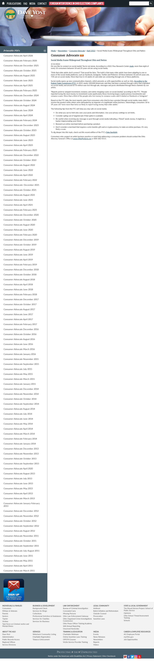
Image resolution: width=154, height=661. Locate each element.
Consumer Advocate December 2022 (21, 155)
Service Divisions (9, 645)
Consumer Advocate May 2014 (18, 423)
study (131, 66)
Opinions (127, 613)
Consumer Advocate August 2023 (19, 135)
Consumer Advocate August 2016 (19, 339)
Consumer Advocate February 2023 (20, 150)
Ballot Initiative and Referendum (105, 611)
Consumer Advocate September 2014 (21, 404)
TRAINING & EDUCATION (72, 632)
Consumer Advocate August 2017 (19, 309)
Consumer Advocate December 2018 (21, 269)
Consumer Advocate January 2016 (20, 354)
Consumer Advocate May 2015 (18, 374)
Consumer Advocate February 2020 (20, 234)
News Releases (99, 637)
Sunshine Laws (99, 619)
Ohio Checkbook (109, 656)
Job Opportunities (131, 639)
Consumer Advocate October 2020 (20, 219)
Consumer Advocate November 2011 (21, 535)
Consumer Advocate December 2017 (21, 299)
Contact (42, 3)
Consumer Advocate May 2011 (18, 560)
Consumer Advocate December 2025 (21, 65)
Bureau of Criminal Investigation (75, 608)
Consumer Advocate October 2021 (20, 190)
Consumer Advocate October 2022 (20, 160)
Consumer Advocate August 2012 (19, 531)
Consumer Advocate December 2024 (21, 95)
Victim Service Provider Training (75, 642)
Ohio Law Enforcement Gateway (75, 616)
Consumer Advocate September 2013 (21, 463)
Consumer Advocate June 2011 (18, 555)
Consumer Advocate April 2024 (18, 115)
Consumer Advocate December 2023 (21, 125)
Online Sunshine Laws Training (75, 637)
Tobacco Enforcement (41, 639)
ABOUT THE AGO (9, 632)
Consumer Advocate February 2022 (20, 180)
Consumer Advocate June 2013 (18, 483)
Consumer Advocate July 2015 (18, 369)
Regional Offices (8, 642)
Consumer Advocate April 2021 (18, 205)
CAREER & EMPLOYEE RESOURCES (137, 632)
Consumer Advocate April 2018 (18, 284)
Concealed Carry (69, 611)
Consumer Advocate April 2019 (18, 259)
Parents (5, 613)
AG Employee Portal (132, 634)
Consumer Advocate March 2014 (19, 433)
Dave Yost (6, 634)
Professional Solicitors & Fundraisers (47, 616)
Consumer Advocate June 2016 (18, 344)
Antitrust (96, 608)
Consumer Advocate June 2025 (18, 80)
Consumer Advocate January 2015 (20, 384)
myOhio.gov (129, 637)
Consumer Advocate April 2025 (18, 85)
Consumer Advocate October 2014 (20, 399)
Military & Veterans (9, 611)
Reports (96, 642)
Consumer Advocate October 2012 (20, 521)
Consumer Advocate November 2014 (21, 394)
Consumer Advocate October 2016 (20, 334)
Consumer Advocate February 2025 (20, 90)
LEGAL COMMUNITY (101, 606)
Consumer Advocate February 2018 (20, 294)
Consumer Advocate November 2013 (21, 453)
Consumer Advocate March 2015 (19, 379)
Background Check (40, 608)
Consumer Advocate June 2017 (18, 314)
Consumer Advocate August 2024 (19, 105)
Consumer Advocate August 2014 (19, 408)
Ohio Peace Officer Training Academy (77, 623)
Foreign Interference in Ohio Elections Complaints (76, 3)
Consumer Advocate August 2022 (19, 165)
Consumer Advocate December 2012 (21, 511)
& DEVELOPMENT (48, 606)
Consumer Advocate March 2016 (19, 349)
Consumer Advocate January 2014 (20, 443)
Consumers (6, 608)
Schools (127, 620)
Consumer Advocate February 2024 (20, 120)
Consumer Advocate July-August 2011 (21, 550)
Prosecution (98, 616)
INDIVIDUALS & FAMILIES (12, 606)
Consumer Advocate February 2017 (20, 324)
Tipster (5, 619)
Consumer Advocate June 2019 (18, 254)
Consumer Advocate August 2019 (19, 249)
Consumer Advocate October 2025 (20, 70)
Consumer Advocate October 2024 (20, 100)
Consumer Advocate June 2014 (18, 418)
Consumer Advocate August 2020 (19, 224)
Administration (8, 637)
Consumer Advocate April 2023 (18, 145)
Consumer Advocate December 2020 (21, 214)
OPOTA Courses (69, 639)
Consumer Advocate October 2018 (20, 274)
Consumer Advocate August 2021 (19, 195)
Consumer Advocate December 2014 (21, 389)
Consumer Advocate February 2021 (20, 209)
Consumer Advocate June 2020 (18, 229)
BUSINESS (37, 606)
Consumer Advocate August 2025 (19, 75)
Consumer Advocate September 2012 (21, 526)
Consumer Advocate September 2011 (21, 545)
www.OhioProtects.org (82, 139)
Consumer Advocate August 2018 (19, 279)
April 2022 (91, 51)
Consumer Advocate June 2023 (18, 140)
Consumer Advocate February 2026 (20, 60)
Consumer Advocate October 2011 (20, 540)
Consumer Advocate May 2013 (18, 488)
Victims (5, 621)
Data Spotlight (111, 132)
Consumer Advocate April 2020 (18, 468)
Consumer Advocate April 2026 (18, 55)
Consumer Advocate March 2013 (19, 498)
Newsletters (62, 51)
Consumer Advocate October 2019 (20, 244)
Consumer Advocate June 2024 (18, 110)
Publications (14, 3)
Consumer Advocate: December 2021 (21, 185)
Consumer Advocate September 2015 (21, 364)
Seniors (5, 616)
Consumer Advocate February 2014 (20, 438)
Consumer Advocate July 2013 (18, 478)
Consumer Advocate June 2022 (18, 170)
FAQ (25, 3)
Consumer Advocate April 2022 (18, 175)
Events (96, 634)
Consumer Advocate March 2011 (19, 570)
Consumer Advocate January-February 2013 (22, 504)
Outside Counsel (99, 613)
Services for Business (41, 621)
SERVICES (36, 632)
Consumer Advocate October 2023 (20, 130)
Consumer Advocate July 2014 (18, 413)
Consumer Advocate (77, 51)
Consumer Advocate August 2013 (19, 473)
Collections (37, 613)
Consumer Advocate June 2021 (18, 200)
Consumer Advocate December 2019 (21, 239)
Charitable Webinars (71, 634)
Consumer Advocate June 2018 (18, 289)
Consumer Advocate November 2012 (21, 516)
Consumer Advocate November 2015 (21, 359)
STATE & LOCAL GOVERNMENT (136, 606)
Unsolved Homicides (71, 629)
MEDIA (96, 632)
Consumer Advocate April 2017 (18, 319)
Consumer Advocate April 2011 (18, 565)
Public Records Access (11, 639)
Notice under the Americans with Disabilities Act (66, 656)
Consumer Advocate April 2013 (18, 493)
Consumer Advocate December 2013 (21, 448)
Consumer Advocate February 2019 (20, 264)
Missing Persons (69, 613)
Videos (96, 645)
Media (32, 3)
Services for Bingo (40, 611)
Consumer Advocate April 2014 (18, 428)
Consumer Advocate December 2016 (21, 329)
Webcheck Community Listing (44, 634)
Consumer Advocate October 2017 (20, 304)
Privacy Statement (94, 656)
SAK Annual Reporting (71, 626)
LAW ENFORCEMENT (71, 606)
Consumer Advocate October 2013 (20, 458)
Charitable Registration (41, 637)
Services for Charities (41, 619)
